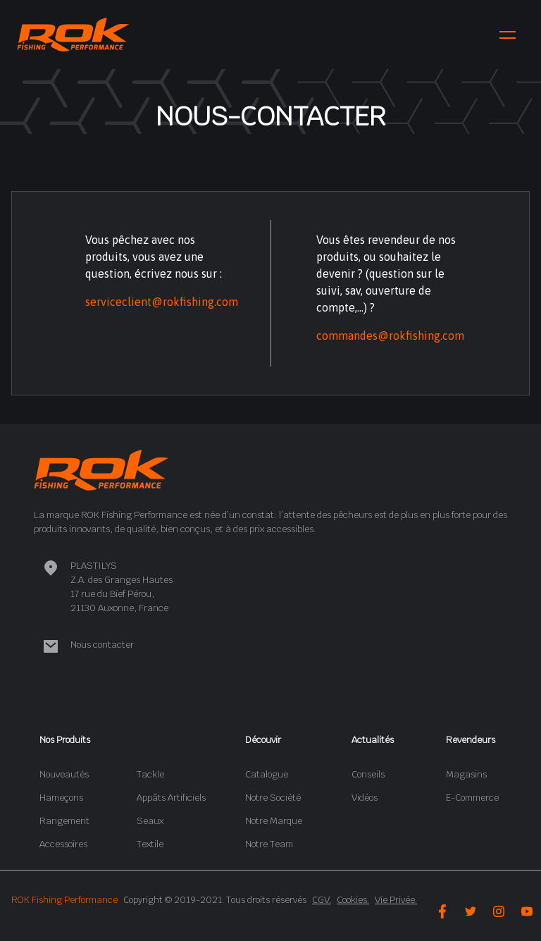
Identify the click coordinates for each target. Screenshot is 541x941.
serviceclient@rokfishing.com (161, 301)
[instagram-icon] (498, 911)
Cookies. (353, 900)
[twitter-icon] (470, 911)
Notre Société (273, 798)
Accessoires (63, 844)
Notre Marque (273, 821)
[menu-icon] (507, 34)
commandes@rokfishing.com (390, 335)
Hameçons (61, 798)
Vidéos (365, 798)
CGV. (321, 900)
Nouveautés (64, 774)
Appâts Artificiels (171, 798)
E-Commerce (472, 798)
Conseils (368, 774)
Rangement (64, 821)
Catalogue (266, 774)
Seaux (150, 821)
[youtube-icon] (527, 911)
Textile (150, 844)
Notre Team (269, 844)
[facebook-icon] (442, 911)
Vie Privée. (396, 900)
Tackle (150, 774)
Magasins (466, 774)
